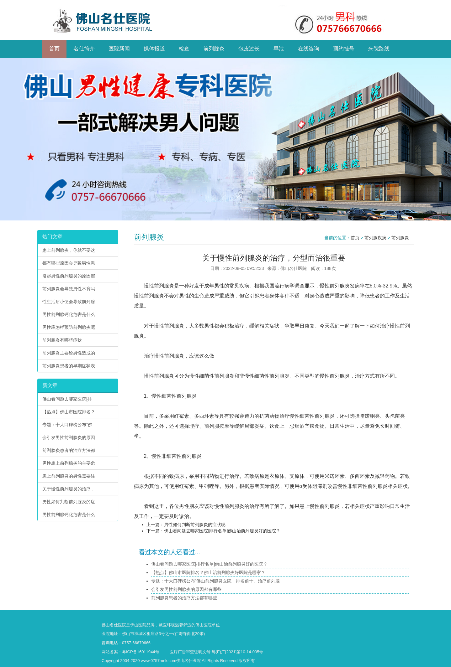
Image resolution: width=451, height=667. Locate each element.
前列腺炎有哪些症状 (62, 340)
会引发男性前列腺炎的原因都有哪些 (186, 589)
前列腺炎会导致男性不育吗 (68, 288)
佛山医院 (138, 625)
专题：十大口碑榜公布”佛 (67, 424)
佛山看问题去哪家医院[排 (67, 398)
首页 (355, 237)
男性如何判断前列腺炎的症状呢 (194, 524)
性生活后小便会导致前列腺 (68, 301)
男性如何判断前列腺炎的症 (68, 501)
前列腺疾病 (375, 237)
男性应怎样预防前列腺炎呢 (68, 327)
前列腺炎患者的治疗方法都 (68, 450)
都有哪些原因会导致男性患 (68, 263)
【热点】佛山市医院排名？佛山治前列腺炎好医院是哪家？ (208, 572)
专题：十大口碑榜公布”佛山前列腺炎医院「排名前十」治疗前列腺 (215, 580)
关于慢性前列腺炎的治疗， (68, 488)
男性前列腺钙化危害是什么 (68, 314)
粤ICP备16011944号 (140, 651)
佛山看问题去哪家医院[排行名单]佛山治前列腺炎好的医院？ (222, 530)
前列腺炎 (400, 237)
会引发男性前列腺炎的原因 (68, 437)
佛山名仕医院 (114, 625)
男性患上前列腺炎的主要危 (68, 463)
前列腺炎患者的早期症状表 (68, 365)
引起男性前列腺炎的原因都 (68, 275)
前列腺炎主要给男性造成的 (68, 352)
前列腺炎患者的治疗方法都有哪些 (184, 597)
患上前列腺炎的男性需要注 (68, 475)
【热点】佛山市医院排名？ (68, 411)
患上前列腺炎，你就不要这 (68, 250)
